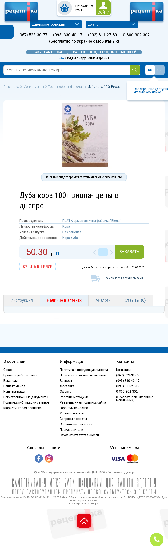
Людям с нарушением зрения (84, 58)
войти (103, 12)
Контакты (123, 370)
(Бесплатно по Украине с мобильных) (84, 41)
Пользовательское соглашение (83, 375)
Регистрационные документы (25, 397)
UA (159, 70)
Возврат (66, 380)
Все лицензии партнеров (84, 503)
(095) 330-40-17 (67, 35)
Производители (71, 429)
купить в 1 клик (38, 266)
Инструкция (21, 300)
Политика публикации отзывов (26, 402)
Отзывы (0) (135, 300)
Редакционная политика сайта (83, 402)
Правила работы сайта (20, 375)
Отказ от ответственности (79, 435)
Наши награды (14, 391)
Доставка (67, 386)
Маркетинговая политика (22, 408)
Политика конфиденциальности (84, 370)
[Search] (135, 70)
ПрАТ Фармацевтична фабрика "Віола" (91, 221)
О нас (7, 370)
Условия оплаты (72, 413)
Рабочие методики (74, 397)
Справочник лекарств (76, 424)
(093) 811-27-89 (102, 35)
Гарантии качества (74, 408)
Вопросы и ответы (73, 419)
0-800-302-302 (136, 35)
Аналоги (103, 300)
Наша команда (14, 386)
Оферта (65, 391)
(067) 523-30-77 (32, 35)
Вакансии (10, 380)
